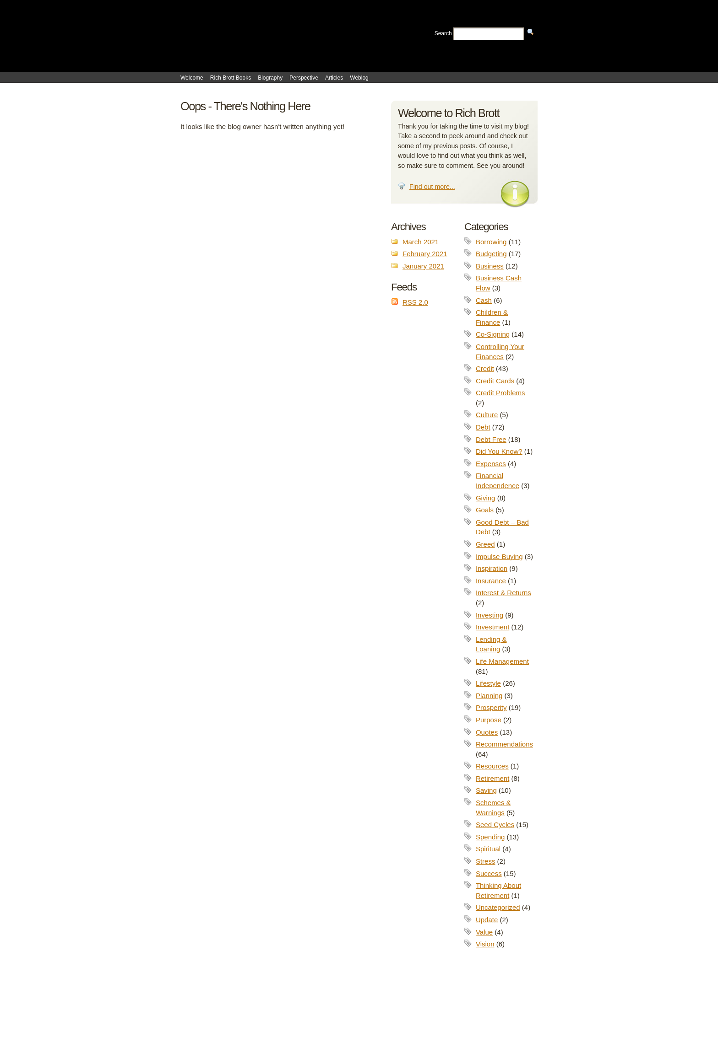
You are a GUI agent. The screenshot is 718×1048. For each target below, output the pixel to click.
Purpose (488, 720)
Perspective (303, 78)
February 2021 (425, 254)
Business (490, 266)
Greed (485, 544)
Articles (334, 78)
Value (484, 932)
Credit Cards (495, 381)
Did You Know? (499, 451)
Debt (483, 427)
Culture (487, 415)
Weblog (359, 78)
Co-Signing (493, 334)
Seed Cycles (495, 824)
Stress (485, 861)
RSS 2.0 (415, 302)
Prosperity (491, 707)
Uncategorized (498, 907)
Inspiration (491, 568)
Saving (486, 790)
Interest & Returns (503, 593)
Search (443, 33)
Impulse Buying (499, 556)
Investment (492, 627)
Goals (485, 510)
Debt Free (491, 439)
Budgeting (491, 254)
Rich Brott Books (230, 78)
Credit (485, 368)
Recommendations (504, 744)
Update (487, 920)
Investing (489, 615)
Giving (485, 498)
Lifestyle (488, 683)
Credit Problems (500, 393)
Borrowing (491, 242)
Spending (490, 837)
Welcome (191, 78)
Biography (270, 78)
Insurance (491, 581)
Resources (492, 766)
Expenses (491, 464)
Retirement (492, 778)
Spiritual (488, 849)
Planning (489, 695)
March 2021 (421, 242)
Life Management (502, 661)
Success (489, 873)
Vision (485, 944)
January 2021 (423, 266)
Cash (484, 300)
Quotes (487, 732)
